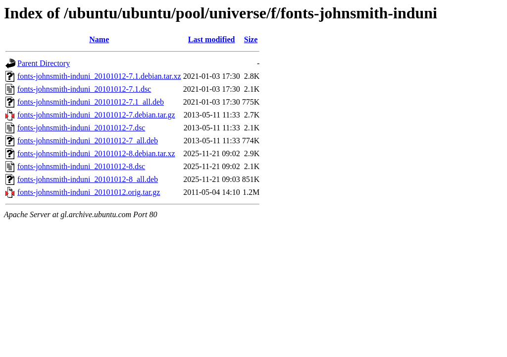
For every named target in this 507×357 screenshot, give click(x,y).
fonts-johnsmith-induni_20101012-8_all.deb (87, 179)
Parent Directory (43, 63)
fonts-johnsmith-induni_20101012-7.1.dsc (84, 89)
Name (99, 39)
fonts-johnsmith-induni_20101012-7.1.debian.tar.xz (99, 76)
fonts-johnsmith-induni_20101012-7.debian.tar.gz (96, 115)
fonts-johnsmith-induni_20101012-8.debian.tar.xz (96, 153)
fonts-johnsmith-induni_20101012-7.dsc (81, 127)
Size (251, 39)
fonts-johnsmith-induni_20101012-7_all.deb (87, 140)
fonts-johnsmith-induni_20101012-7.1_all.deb (90, 102)
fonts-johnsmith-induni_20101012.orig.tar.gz (88, 192)
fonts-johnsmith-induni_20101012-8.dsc (81, 166)
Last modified (211, 39)
